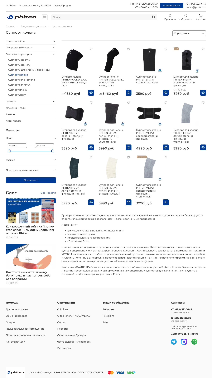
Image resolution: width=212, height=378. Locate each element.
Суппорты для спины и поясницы (29, 69)
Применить (31, 180)
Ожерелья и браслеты (19, 47)
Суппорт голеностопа (21, 79)
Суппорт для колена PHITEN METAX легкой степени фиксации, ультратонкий (111, 136)
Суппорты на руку (19, 59)
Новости (62, 328)
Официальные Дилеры (71, 335)
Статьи (61, 322)
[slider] (9, 151)
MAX (105, 322)
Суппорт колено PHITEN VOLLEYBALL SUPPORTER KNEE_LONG (111, 81)
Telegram (108, 315)
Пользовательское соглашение (25, 328)
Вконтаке (109, 309)
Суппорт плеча (17, 89)
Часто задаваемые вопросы (74, 341)
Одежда (11, 101)
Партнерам (64, 348)
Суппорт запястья (19, 84)
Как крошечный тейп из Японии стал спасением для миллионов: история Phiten (30, 230)
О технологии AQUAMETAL (35, 5)
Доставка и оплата (17, 309)
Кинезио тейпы (15, 41)
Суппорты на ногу (19, 64)
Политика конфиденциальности (25, 335)
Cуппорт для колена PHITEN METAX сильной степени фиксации (185, 81)
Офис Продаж (62, 5)
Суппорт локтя (17, 94)
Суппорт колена (18, 74)
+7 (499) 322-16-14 (196, 3)
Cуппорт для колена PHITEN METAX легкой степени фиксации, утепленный (185, 136)
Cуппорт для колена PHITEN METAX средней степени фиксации (148, 134)
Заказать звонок (171, 5)
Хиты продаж (14, 120)
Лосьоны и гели (15, 108)
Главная (10, 26)
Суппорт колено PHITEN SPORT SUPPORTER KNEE (147, 79)
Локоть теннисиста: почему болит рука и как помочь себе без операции (28, 275)
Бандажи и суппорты (34, 26)
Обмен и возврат (16, 315)
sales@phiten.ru (196, 7)
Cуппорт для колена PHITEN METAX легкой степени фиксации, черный (74, 189)
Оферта (10, 322)
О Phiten (11, 5)
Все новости (48, 192)
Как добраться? (15, 341)
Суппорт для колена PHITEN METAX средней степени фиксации (74, 134)
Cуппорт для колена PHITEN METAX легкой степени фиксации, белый (111, 189)
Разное (10, 114)
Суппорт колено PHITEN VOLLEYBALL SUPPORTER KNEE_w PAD (74, 81)
